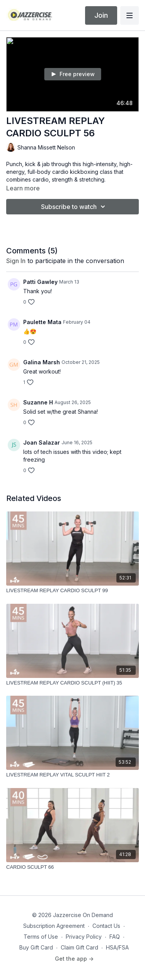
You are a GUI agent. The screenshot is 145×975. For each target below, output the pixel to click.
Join (101, 15)
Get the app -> (74, 958)
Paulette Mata (42, 322)
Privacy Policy (84, 936)
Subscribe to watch (74, 206)
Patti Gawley (40, 282)
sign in (16, 261)
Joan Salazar (41, 442)
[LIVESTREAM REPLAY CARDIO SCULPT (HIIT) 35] (72, 683)
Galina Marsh (41, 362)
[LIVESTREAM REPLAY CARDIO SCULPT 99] (72, 591)
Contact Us (106, 925)
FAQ (114, 936)
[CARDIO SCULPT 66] (72, 867)
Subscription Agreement (54, 925)
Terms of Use (41, 936)
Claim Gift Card (79, 947)
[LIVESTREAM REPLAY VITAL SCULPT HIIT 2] (72, 775)
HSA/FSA (117, 947)
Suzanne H (38, 402)
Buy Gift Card (36, 947)
